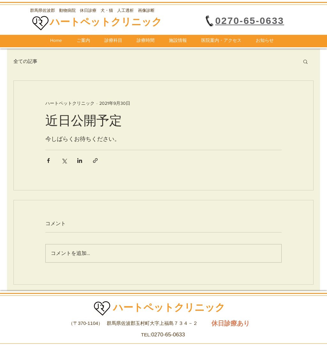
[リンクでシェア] (95, 160)
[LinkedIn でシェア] (80, 160)
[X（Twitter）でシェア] (64, 160)
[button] (305, 61)
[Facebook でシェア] (48, 160)
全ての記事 (25, 61)
